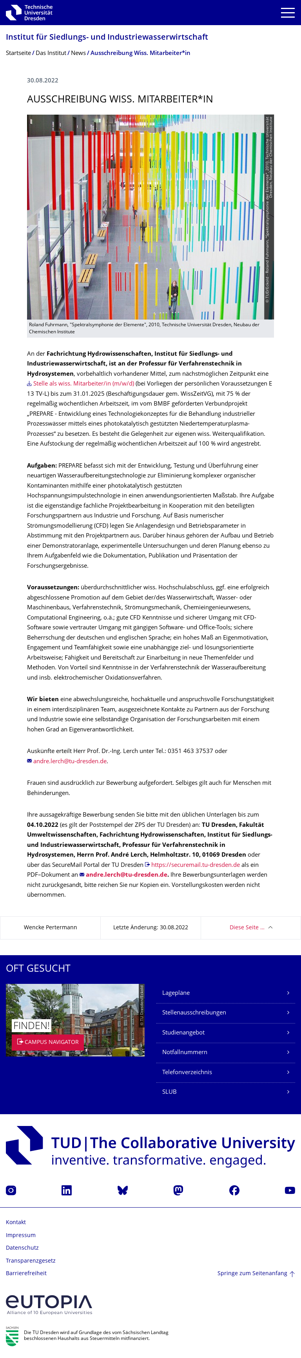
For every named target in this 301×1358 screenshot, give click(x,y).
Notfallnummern (184, 1053)
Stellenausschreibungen (194, 1013)
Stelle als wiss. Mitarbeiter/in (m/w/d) (83, 384)
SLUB (169, 1092)
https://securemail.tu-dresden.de (195, 865)
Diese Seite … (247, 927)
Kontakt (16, 1222)
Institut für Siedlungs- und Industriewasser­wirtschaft (107, 38)
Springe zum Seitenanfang (252, 1273)
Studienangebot (183, 1033)
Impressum (21, 1235)
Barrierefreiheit (26, 1273)
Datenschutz (22, 1248)
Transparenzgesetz (31, 1261)
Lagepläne (176, 993)
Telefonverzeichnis (187, 1073)
